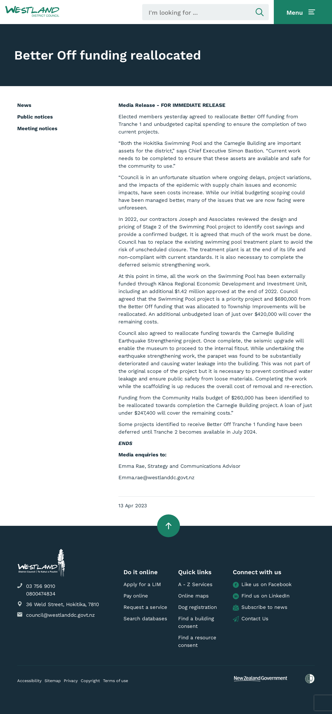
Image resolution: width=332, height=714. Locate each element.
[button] (32, 11)
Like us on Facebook (262, 584)
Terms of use (115, 680)
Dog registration (197, 607)
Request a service (145, 607)
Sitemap (53, 680)
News (24, 105)
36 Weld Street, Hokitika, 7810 (62, 604)
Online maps (193, 596)
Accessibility (29, 680)
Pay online (135, 596)
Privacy (71, 680)
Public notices (35, 117)
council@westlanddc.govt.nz (60, 615)
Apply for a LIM (142, 584)
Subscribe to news (260, 607)
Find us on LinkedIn (261, 596)
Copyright (90, 680)
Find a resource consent (197, 641)
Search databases (145, 618)
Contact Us (250, 618)
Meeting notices (37, 128)
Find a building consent (196, 622)
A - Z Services (195, 584)
